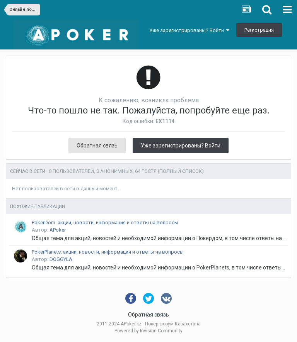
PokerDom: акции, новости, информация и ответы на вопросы (105, 222)
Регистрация (259, 30)
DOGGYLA (61, 259)
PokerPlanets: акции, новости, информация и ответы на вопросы (108, 252)
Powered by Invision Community (148, 331)
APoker (58, 230)
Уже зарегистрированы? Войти (189, 30)
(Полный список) (181, 171)
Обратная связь (97, 145)
